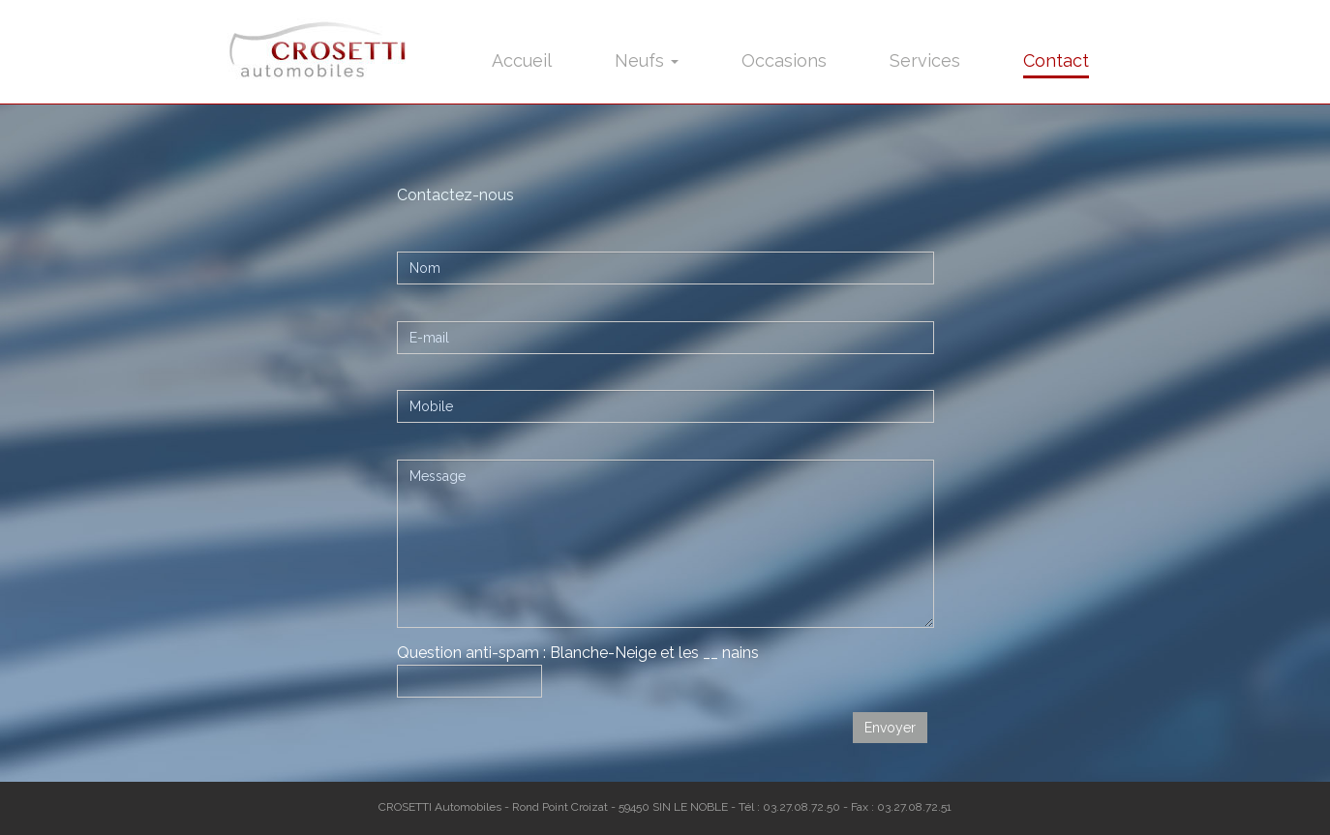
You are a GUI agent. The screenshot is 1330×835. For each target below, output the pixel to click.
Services (925, 60)
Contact (1056, 60)
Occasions (784, 60)
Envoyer (890, 727)
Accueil (522, 60)
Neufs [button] (647, 60)
